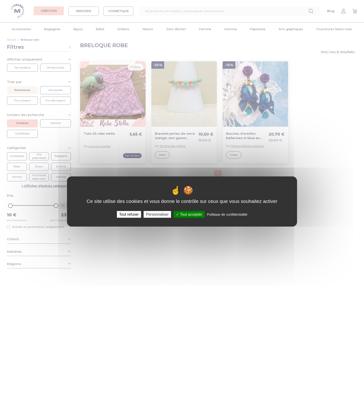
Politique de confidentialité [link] (227, 214)
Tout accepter (189, 214)
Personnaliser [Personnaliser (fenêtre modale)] (157, 214)
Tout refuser (129, 214)
